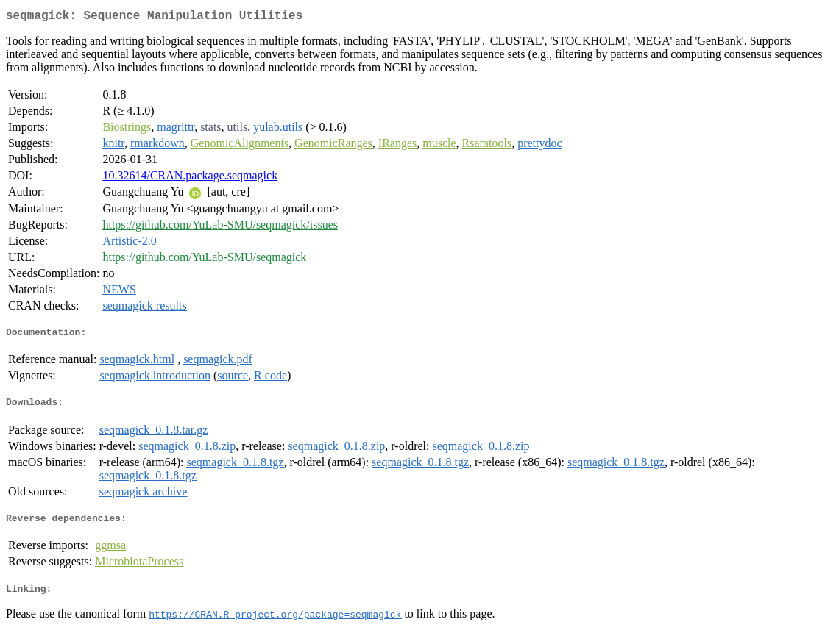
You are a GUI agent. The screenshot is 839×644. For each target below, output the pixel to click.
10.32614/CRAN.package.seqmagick (189, 178)
